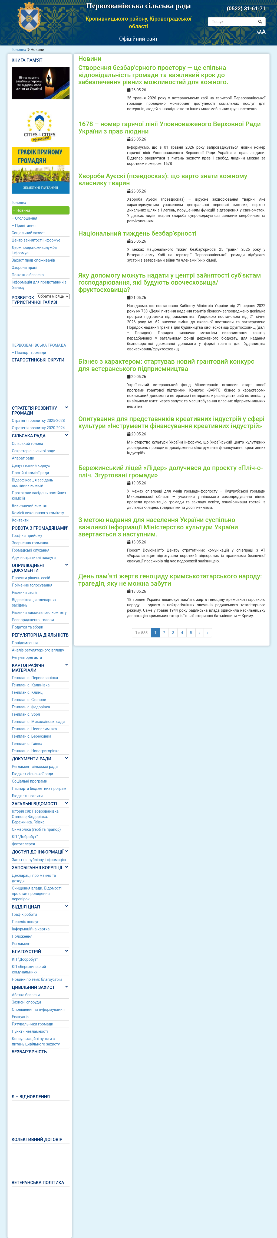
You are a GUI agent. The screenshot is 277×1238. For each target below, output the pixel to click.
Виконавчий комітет (30, 505)
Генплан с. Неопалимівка (34, 729)
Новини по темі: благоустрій (37, 979)
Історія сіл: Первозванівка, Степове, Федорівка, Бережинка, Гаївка (35, 816)
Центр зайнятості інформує (36, 240)
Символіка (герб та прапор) (36, 829)
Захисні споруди (26, 1002)
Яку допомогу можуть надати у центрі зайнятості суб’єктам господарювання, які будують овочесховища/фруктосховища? (169, 283)
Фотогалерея (23, 844)
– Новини (21, 210)
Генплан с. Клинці (28, 692)
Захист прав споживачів (33, 260)
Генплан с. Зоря (26, 714)
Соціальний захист (28, 233)
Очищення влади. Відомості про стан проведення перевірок (37, 893)
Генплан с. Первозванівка (35, 678)
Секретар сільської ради (33, 451)
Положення (22, 936)
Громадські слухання (31, 550)
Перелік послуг (25, 922)
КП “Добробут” (25, 837)
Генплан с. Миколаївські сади (38, 721)
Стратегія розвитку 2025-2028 (38, 420)
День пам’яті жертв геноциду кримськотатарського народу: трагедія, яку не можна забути (170, 579)
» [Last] (208, 633)
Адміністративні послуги (34, 557)
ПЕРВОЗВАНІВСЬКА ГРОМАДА (39, 345)
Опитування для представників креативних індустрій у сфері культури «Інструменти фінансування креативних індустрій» (171, 422)
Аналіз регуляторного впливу (38, 650)
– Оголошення (24, 218)
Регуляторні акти (27, 657)
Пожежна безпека (28, 275)
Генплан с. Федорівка (31, 707)
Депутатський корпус (31, 465)
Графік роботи (24, 914)
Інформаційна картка (31, 929)
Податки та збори (27, 627)
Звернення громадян (30, 543)
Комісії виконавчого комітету (38, 513)
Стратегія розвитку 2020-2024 (38, 428)
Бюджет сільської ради (32, 774)
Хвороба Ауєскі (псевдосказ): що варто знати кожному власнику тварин (162, 179)
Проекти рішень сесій (31, 578)
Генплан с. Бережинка (31, 736)
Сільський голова (27, 443)
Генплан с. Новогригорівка (36, 751)
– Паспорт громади (29, 352)
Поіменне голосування (32, 585)
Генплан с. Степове (29, 700)
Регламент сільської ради (35, 766)
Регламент (21, 943)
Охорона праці (24, 267)
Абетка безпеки (26, 995)
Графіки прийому (27, 535)
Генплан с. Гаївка (27, 743)
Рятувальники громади (32, 1024)
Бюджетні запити (27, 796)
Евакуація (20, 1017)
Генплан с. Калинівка (31, 685)
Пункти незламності (30, 1031)
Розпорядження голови (33, 620)
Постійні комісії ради (30, 473)
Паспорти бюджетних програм (39, 788)
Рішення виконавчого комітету (39, 612)
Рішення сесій (24, 592)
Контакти (20, 520)
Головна (19, 49)
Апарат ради (23, 458)
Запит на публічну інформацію (39, 860)
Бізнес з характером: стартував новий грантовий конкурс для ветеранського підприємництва (166, 365)
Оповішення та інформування (38, 1009)
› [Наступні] (199, 633)
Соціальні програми (29, 781)
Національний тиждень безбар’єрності (137, 233)
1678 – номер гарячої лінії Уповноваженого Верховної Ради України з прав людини (169, 127)
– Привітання (23, 225)
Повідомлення (25, 643)
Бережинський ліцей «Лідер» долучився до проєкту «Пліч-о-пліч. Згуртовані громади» (170, 471)
